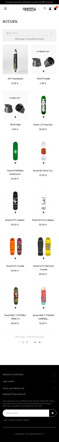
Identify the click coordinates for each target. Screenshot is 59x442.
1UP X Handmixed (15, 79)
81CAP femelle (43, 79)
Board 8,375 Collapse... (15, 220)
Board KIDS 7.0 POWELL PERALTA (15, 317)
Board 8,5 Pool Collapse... (43, 220)
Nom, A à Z (29, 33)
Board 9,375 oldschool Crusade (43, 267)
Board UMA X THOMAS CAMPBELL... (43, 317)
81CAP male (15, 125)
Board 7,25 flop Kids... (43, 125)
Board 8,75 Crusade (15, 266)
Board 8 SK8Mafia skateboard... (15, 172)
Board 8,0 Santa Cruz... (43, 171)
